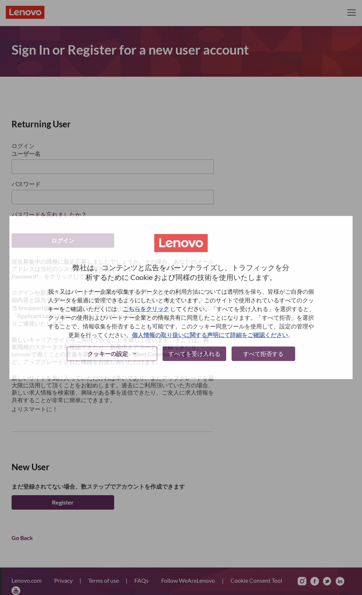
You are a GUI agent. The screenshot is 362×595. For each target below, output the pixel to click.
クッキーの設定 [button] (107, 353)
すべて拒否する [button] (263, 353)
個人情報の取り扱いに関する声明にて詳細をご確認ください (210, 334)
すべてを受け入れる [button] (194, 353)
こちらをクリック (146, 308)
